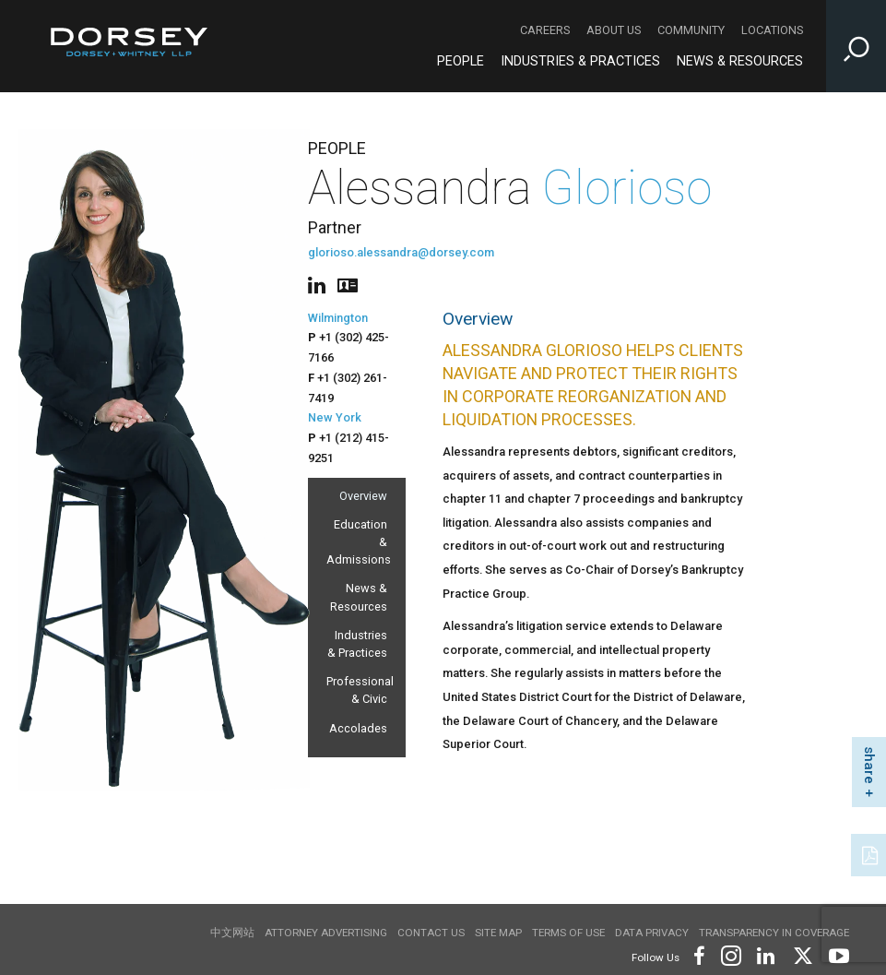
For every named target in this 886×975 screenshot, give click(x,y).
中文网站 (232, 932)
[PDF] (871, 853)
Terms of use (568, 932)
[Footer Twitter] (802, 954)
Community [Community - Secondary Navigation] (691, 30)
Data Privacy (652, 932)
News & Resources (358, 596)
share (869, 765)
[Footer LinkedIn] (766, 954)
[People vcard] (347, 283)
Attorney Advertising (326, 932)
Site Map (498, 932)
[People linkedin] (320, 283)
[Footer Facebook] (698, 954)
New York (334, 417)
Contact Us (431, 932)
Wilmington (338, 318)
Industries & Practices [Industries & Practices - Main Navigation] (580, 61)
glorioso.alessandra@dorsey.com (401, 252)
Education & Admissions (356, 541)
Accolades (358, 728)
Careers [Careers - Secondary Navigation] (545, 30)
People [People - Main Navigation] (460, 61)
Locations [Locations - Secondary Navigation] (772, 30)
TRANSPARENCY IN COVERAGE (774, 932)
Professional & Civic (356, 690)
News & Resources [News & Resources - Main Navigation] (740, 61)
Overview (363, 496)
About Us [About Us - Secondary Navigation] (613, 30)
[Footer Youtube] (835, 954)
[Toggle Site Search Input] (856, 46)
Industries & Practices (357, 644)
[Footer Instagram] (730, 954)
